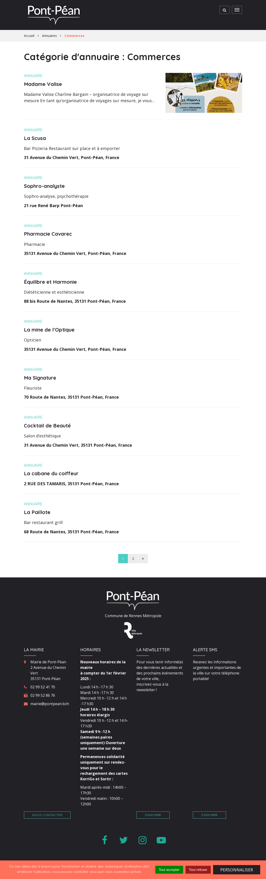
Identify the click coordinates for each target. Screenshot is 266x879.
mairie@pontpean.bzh (49, 703)
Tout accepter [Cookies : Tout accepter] (169, 870)
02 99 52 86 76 (42, 695)
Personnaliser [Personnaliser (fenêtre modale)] (236, 869)
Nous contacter (47, 815)
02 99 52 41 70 (42, 687)
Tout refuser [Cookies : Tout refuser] (198, 870)
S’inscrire (153, 815)
